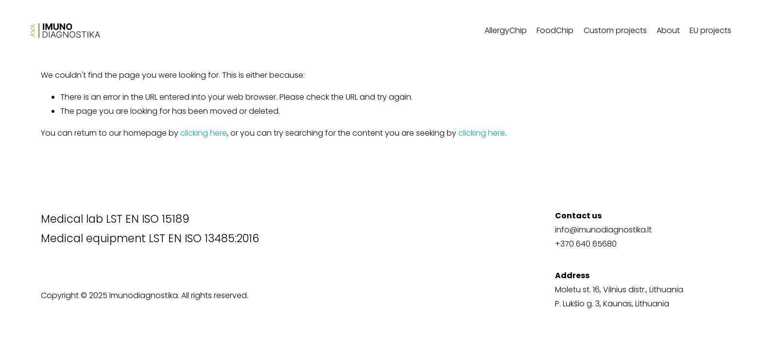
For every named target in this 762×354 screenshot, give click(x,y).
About (668, 30)
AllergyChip (506, 30)
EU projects (710, 30)
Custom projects (615, 30)
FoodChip (555, 30)
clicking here (203, 133)
